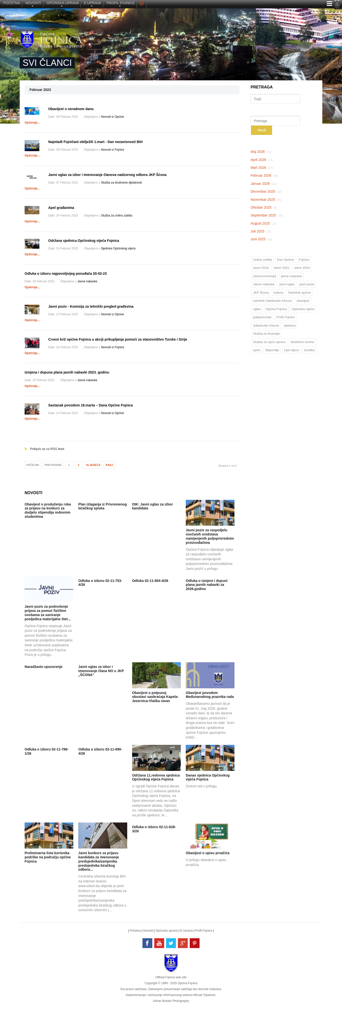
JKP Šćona (261, 292)
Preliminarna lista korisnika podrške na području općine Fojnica (48, 857)
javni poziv (306, 284)
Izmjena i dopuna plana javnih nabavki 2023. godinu (67, 372)
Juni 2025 (261, 239)
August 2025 (263, 223)
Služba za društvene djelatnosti (121, 182)
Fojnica (304, 259)
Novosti (148, 930)
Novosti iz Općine (112, 116)
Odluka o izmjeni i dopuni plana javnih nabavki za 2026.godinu (207, 585)
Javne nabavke (87, 281)
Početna (135, 930)
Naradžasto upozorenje (43, 667)
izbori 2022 (281, 268)
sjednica (290, 325)
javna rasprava (291, 276)
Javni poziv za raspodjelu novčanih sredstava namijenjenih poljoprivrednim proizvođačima (210, 536)
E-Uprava (186, 930)
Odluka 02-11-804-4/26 (150, 581)
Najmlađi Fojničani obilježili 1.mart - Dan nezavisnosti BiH (95, 142)
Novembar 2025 (266, 200)
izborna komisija (264, 276)
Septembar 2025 (266, 215)
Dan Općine (285, 259)
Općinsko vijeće (303, 309)
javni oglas (287, 284)
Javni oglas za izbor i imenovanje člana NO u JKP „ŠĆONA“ (101, 671)
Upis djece (291, 350)
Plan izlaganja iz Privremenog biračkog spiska (102, 506)
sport (256, 350)
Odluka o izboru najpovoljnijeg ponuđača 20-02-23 (66, 273)
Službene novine (302, 342)
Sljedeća (93, 464)
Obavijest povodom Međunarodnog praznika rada (210, 695)
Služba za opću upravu (269, 342)
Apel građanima (61, 208)
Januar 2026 (263, 184)
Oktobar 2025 (263, 207)
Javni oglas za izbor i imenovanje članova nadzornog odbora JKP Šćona (107, 175)
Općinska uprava (166, 930)
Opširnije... (32, 122)
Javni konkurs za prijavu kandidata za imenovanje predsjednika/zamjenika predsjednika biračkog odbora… (98, 861)
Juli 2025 (260, 231)
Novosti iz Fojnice (112, 149)
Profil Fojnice (285, 317)
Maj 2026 (260, 152)
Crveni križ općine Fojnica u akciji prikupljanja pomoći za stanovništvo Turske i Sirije (117, 339)
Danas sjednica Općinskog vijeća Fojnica (208, 777)
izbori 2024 (302, 268)
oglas (257, 309)
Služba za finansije (266, 333)
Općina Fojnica (276, 309)
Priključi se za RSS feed (132, 443)
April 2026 (261, 160)
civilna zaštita (262, 259)
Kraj (109, 464)
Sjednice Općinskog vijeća (118, 248)
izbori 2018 (261, 268)
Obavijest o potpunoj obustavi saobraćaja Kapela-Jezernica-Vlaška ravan (155, 697)
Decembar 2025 (266, 191)
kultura (278, 292)
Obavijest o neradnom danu (70, 109)
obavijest (302, 301)
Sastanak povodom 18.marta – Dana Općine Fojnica (90, 405)
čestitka (309, 350)
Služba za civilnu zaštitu (116, 215)
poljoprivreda (262, 317)
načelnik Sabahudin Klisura (272, 301)
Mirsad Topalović (204, 995)
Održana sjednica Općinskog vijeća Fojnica (83, 241)
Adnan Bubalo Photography (171, 1001)
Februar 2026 (264, 175)
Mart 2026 (261, 168)
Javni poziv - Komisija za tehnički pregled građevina (90, 306)
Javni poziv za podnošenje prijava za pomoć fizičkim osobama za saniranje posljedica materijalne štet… (48, 613)
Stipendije (272, 350)
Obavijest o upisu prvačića (207, 853)
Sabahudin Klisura (266, 325)
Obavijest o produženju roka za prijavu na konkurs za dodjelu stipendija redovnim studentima (48, 510)
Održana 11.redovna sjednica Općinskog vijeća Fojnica (156, 777)
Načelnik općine (299, 292)
